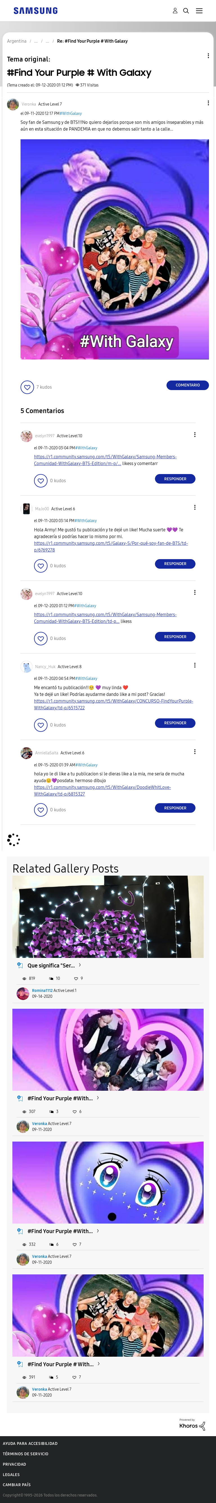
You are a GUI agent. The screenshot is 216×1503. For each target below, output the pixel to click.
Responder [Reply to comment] (175, 479)
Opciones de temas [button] (199, 55)
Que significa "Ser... (51, 965)
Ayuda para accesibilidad (30, 1443)
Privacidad (14, 1464)
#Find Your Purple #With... (60, 1098)
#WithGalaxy (71, 113)
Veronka (39, 1123)
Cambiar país (17, 1484)
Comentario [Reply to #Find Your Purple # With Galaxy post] (188, 385)
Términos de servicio (26, 1454)
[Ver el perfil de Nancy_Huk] (45, 666)
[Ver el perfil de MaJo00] (42, 509)
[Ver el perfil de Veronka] (29, 104)
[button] (199, 103)
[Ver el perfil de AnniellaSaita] (46, 753)
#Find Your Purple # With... (61, 1364)
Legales (11, 1474)
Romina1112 (42, 990)
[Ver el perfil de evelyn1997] (45, 436)
